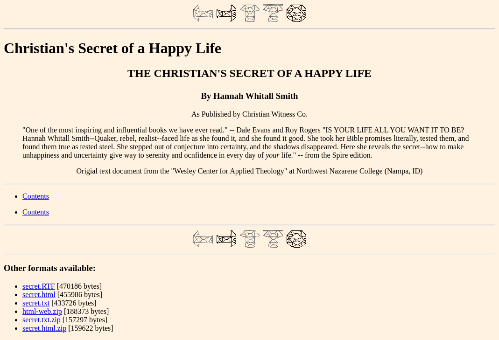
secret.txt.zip (41, 320)
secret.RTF (38, 286)
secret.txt (35, 303)
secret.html (39, 294)
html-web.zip (42, 311)
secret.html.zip (44, 328)
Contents (35, 196)
